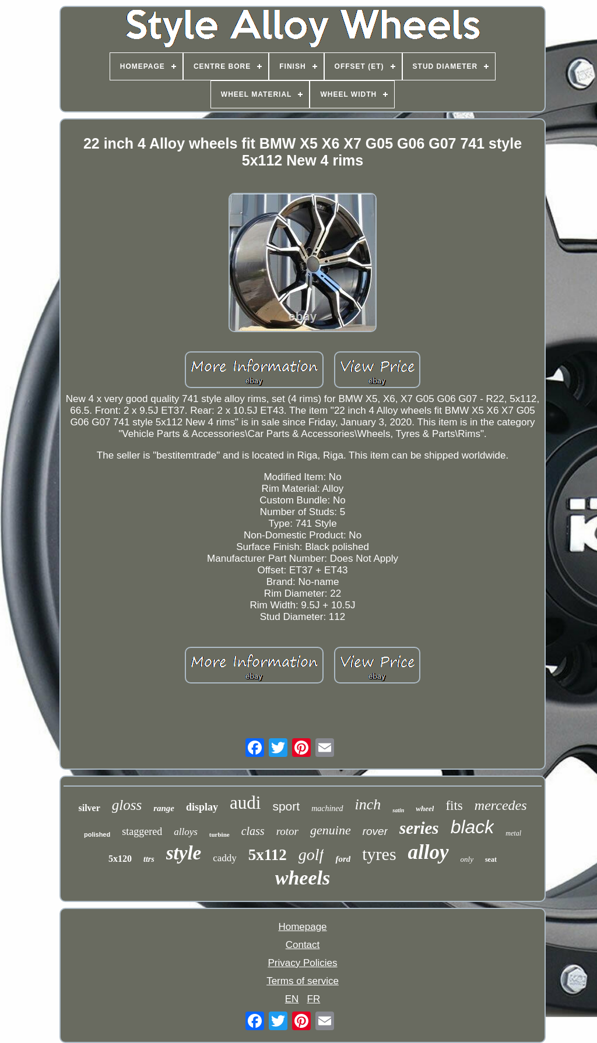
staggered (142, 831)
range (163, 808)
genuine (330, 830)
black (472, 826)
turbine (219, 834)
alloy (428, 852)
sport (286, 806)
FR (314, 999)
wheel (425, 808)
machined (327, 808)
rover (375, 831)
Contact (303, 944)
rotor (287, 831)
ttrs (148, 859)
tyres (379, 854)
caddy (225, 858)
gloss (127, 805)
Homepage (302, 926)
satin (398, 810)
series (419, 828)
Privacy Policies (302, 962)
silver (89, 808)
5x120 (120, 859)
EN (292, 999)
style (183, 853)
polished (97, 834)
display (202, 807)
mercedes (501, 805)
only (467, 859)
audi (245, 802)
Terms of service (302, 980)
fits (453, 805)
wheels (302, 878)
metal (513, 833)
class (253, 830)
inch (368, 804)
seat (491, 859)
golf (311, 854)
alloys (186, 831)
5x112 (267, 855)
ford (342, 859)
